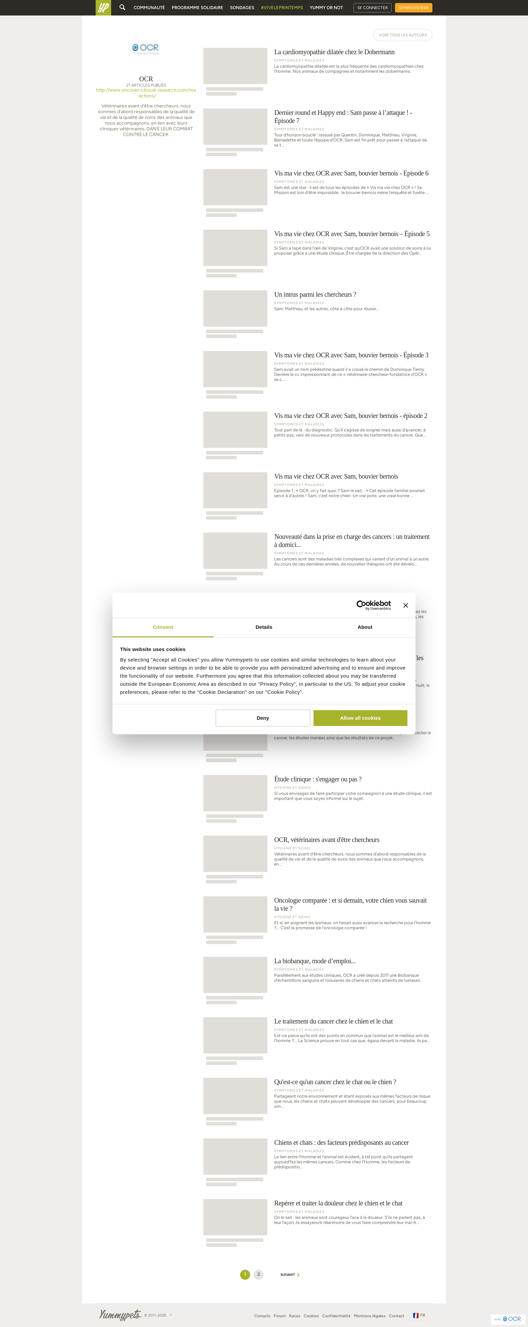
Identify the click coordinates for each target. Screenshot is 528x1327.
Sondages (242, 7)
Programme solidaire (197, 7)
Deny (263, 718)
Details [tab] (264, 627)
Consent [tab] (163, 627)
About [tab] (365, 627)
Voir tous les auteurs (403, 35)
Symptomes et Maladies (299, 60)
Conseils (262, 1316)
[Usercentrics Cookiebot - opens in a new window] (361, 605)
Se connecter (372, 7)
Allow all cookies (360, 718)
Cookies (311, 1316)
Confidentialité (336, 1316)
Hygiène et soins (292, 787)
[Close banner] (405, 605)
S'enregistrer (414, 7)
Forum (280, 1316)
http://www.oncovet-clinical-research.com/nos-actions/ (146, 93)
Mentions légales (370, 1316)
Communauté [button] (149, 7)
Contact (396, 1316)
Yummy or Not (326, 7)
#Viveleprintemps (282, 7)
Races (294, 1316)
